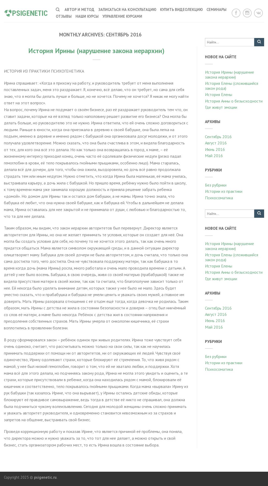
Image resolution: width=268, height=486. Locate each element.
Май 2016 (214, 155)
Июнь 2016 (215, 149)
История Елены (218, 94)
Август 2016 (216, 142)
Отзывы (64, 16)
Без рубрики (215, 185)
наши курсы (87, 16)
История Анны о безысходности (234, 101)
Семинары (216, 9)
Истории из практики (223, 191)
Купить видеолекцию (181, 9)
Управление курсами (122, 16)
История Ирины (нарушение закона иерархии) (96, 50)
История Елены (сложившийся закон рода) (231, 86)
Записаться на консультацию (127, 9)
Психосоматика (219, 197)
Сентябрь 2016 (218, 136)
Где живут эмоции (221, 107)
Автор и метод (79, 9)
